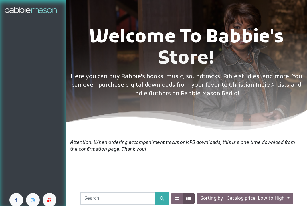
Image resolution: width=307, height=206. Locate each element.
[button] (245, 198)
